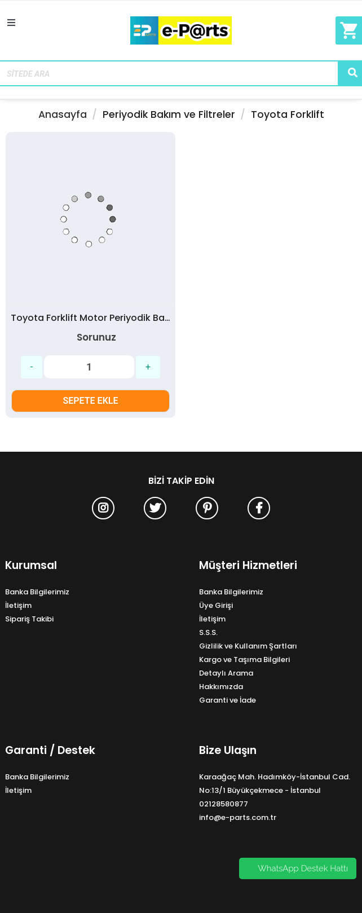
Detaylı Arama (226, 673)
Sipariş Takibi (29, 619)
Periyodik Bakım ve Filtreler (169, 114)
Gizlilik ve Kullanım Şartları (248, 646)
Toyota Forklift (287, 114)
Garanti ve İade (227, 700)
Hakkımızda (221, 686)
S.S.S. (208, 632)
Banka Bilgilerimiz (37, 591)
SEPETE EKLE (90, 400)
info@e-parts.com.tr (237, 817)
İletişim (18, 605)
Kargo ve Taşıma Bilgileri (244, 659)
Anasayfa (62, 114)
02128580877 (223, 804)
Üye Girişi (216, 605)
